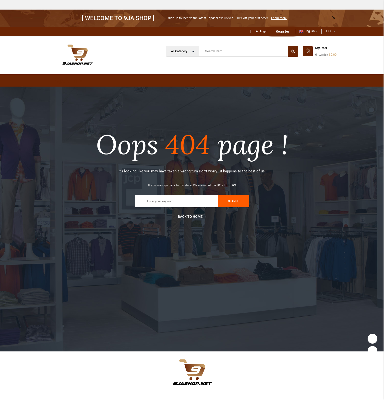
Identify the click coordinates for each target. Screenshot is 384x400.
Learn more (279, 18)
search (234, 201)
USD (328, 31)
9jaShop (68, 80)
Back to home (192, 217)
